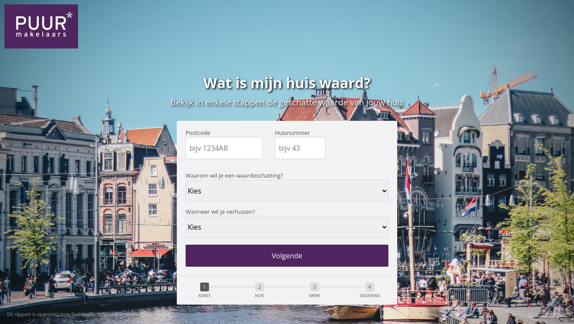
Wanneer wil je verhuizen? (220, 212)
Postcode (198, 133)
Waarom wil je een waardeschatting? (234, 175)
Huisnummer (292, 133)
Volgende (287, 256)
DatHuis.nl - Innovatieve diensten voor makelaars (124, 314)
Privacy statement (547, 314)
